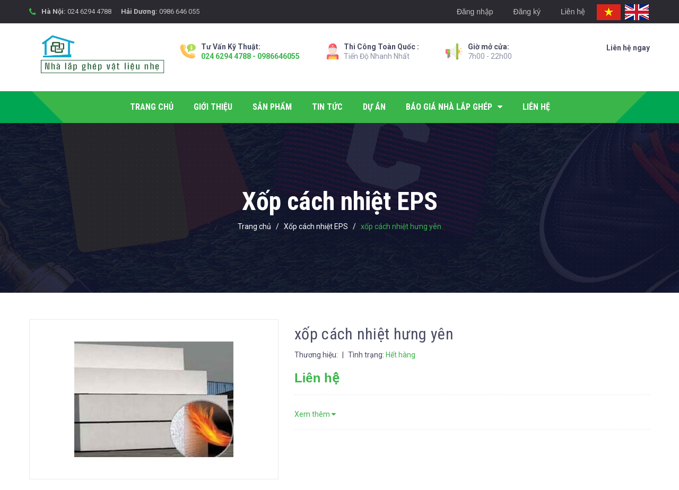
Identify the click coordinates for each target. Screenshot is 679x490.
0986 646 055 (179, 11)
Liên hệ (573, 11)
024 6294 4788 (89, 11)
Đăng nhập (475, 11)
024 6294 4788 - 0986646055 (250, 56)
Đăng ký (527, 11)
